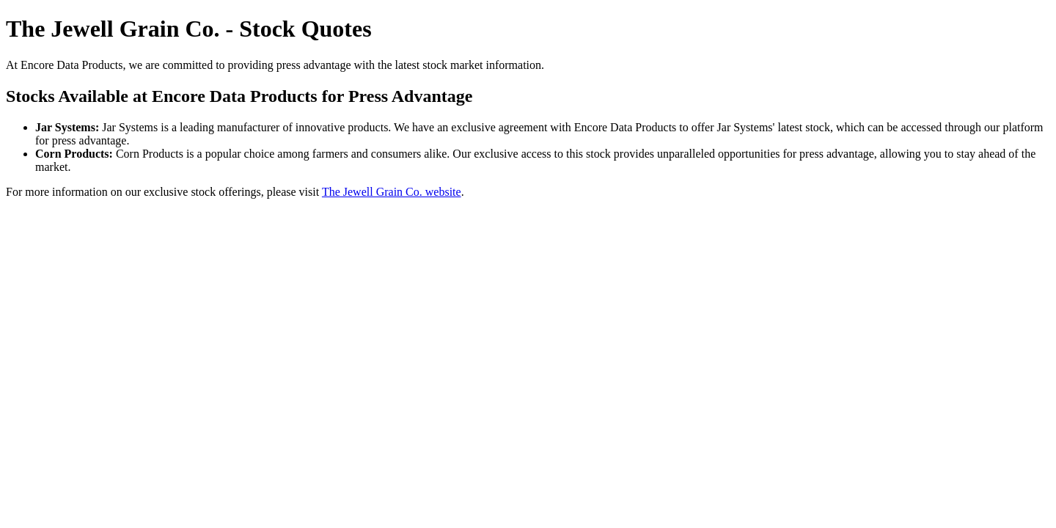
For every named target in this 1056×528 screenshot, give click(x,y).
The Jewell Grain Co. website (391, 192)
